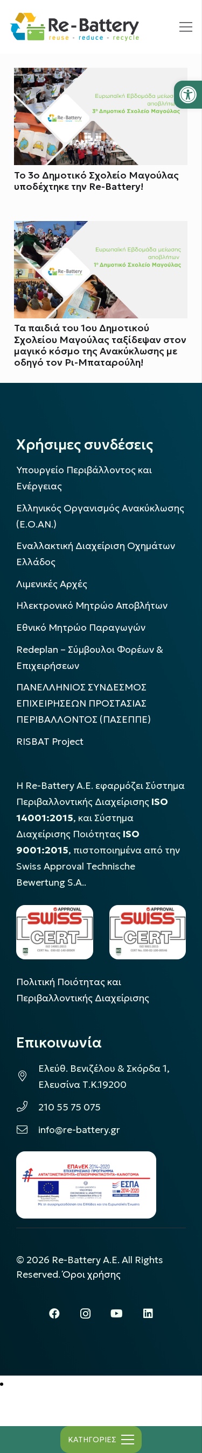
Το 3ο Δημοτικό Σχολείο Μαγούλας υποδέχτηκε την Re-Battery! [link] (96, 181)
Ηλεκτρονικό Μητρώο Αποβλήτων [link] (92, 605)
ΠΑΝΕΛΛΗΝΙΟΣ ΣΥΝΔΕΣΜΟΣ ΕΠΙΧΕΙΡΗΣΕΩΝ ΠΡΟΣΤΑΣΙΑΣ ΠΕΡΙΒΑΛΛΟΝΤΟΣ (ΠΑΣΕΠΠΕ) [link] (83, 703)
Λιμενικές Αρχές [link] (51, 584)
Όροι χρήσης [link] (91, 1274)
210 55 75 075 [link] (69, 1107)
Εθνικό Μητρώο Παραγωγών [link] (80, 627)
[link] (188, 95)
